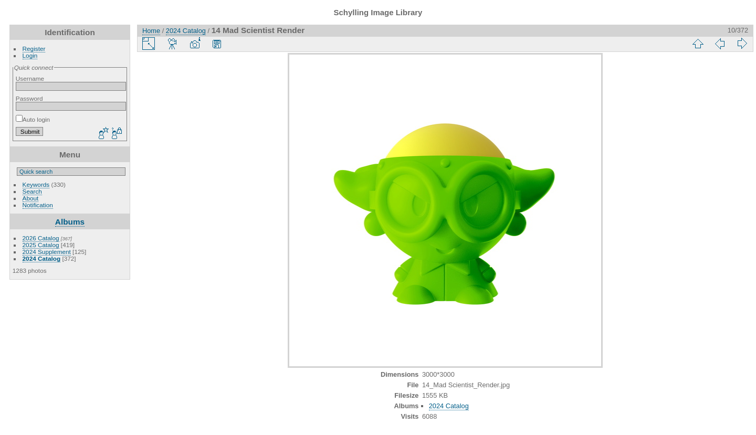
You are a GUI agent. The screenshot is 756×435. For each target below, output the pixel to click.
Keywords (36, 184)
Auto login (33, 119)
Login (30, 55)
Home (151, 31)
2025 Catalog (41, 244)
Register (34, 48)
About (31, 198)
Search (32, 191)
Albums (70, 221)
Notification (38, 204)
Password (29, 98)
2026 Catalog (41, 238)
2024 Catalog (42, 258)
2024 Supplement (47, 251)
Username (30, 78)
